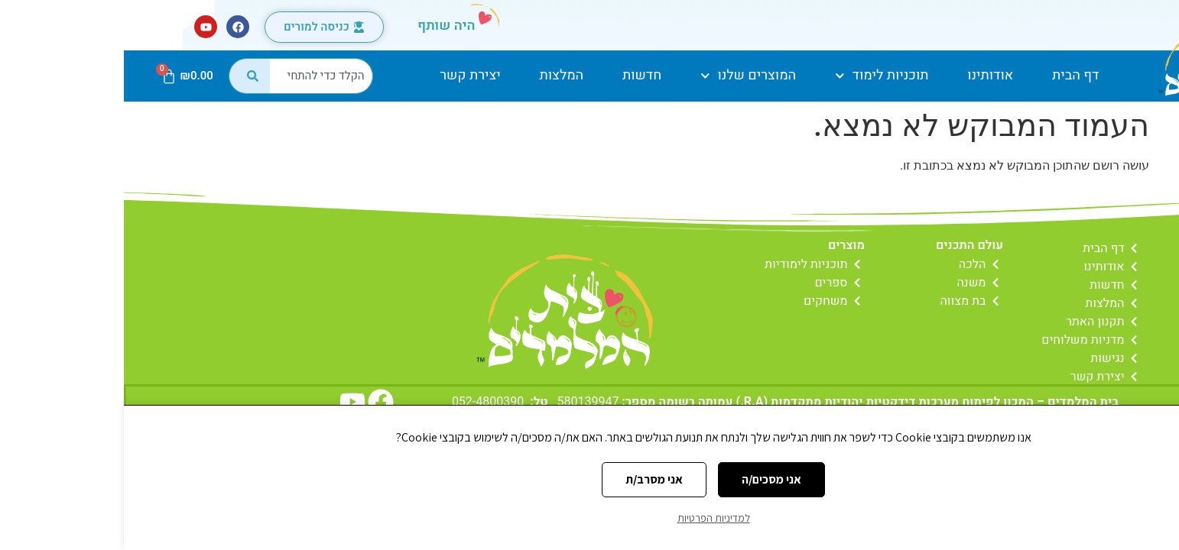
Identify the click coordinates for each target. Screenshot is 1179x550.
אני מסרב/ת (530, 479)
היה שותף (323, 25)
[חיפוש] (125, 76)
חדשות (518, 75)
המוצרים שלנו (624, 76)
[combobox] (197, 76)
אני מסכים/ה (647, 479)
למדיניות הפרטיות (590, 518)
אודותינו (866, 75)
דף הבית (951, 75)
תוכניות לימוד (758, 76)
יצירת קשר (346, 75)
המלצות (438, 75)
